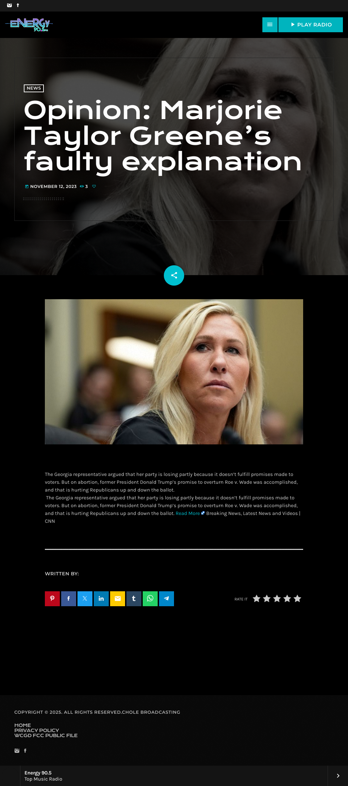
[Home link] (29, 25)
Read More (188, 513)
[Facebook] (17, 5)
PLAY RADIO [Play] (310, 24)
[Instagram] (9, 5)
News (34, 88)
